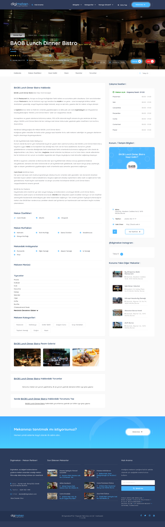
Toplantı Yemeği (22, 330)
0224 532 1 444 (25, 490)
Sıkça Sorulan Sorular (131, 498)
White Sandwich (65, 483)
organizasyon (80, 110)
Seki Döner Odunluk (132, 286)
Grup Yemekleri (77, 325)
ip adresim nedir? (142, 503)
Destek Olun (126, 503)
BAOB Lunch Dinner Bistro (23, 93)
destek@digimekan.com (28, 494)
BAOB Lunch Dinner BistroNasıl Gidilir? (132, 155)
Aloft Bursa (129, 323)
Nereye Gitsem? (106, 5)
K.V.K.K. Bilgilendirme (131, 501)
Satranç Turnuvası (129, 505)
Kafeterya (32, 325)
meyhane (45, 152)
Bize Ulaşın (126, 500)
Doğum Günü (61, 325)
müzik (59, 101)
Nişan (46, 330)
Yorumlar (93, 73)
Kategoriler (90, 5)
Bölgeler (77, 5)
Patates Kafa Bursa (104, 471)
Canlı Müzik (18, 172)
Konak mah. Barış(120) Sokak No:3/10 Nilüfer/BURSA (24, 484)
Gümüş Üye (17, 35)
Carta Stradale (65, 494)
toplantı (18, 110)
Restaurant (23, 98)
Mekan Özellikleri (34, 73)
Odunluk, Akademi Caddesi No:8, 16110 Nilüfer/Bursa (49, 60)
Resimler (79, 73)
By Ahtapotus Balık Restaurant (132, 273)
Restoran (22, 101)
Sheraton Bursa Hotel (133, 311)
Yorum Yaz (100, 62)
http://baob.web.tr (133, 224)
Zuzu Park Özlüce (103, 494)
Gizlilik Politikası (141, 500)
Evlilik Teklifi (46, 325)
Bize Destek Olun (17, 498)
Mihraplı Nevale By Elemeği (135, 298)
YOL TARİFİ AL (84, 44)
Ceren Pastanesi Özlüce (105, 483)
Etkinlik (54, 195)
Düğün (36, 330)
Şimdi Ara (138, 488)
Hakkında (17, 73)
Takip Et (143, 73)
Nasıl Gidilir (52, 73)
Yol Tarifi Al (134, 232)
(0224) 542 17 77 (19, 60)
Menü (66, 73)
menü (28, 147)
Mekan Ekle (141, 5)
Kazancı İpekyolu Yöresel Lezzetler (68, 471)
